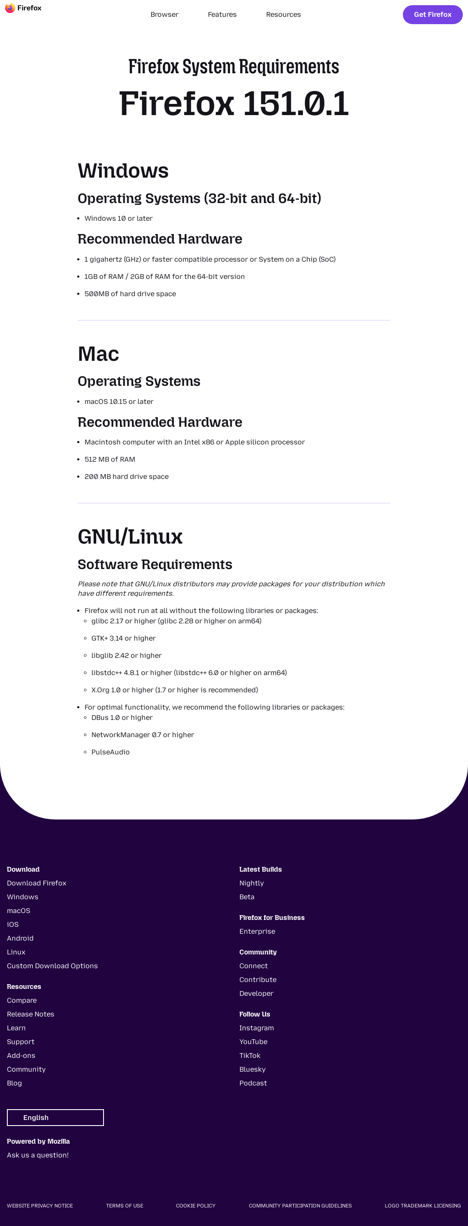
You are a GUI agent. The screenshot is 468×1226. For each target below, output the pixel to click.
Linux (16, 952)
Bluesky (252, 1069)
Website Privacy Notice (40, 1206)
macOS (18, 911)
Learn (16, 1028)
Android (20, 938)
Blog (14, 1083)
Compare (22, 1000)
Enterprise (257, 931)
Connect (253, 966)
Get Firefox (433, 14)
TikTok (250, 1055)
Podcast (253, 1083)
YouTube (253, 1042)
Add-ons (21, 1055)
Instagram (256, 1028)
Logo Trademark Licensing (423, 1206)
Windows (22, 897)
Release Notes (30, 1014)
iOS (13, 924)
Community (26, 1069)
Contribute (257, 980)
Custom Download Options (52, 966)
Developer (256, 993)
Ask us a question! (38, 1155)
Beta (246, 897)
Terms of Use (124, 1206)
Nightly (251, 883)
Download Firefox (36, 883)
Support (21, 1042)
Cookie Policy (196, 1206)
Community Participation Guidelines (300, 1206)
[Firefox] (31, 15)
